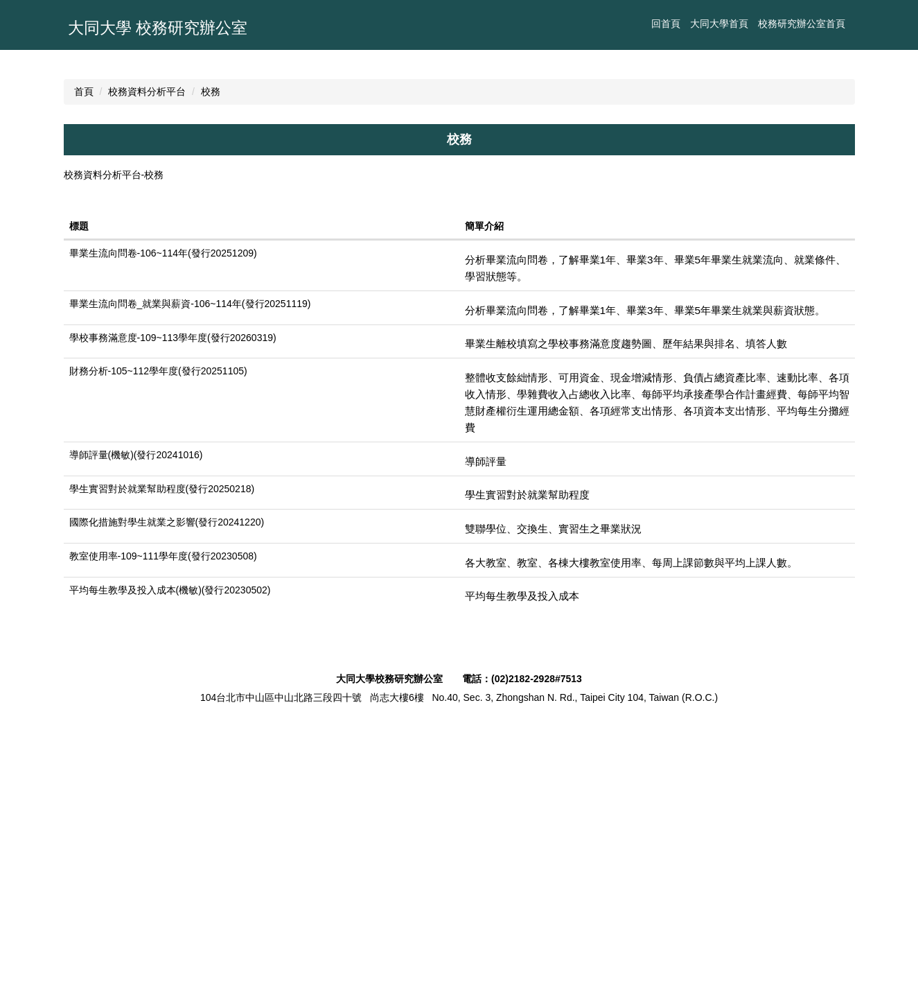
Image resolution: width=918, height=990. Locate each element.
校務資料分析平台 (147, 331)
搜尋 (839, 23)
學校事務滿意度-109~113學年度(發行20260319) (172, 601)
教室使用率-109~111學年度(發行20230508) (163, 820)
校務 (210, 331)
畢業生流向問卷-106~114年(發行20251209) (163, 517)
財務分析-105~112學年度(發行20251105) (158, 635)
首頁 (84, 331)
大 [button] (842, 416)
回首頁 (510, 23)
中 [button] (815, 416)
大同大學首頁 (564, 23)
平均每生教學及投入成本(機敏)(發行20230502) (170, 853)
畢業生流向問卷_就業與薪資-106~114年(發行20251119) (190, 567)
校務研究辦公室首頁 (646, 23)
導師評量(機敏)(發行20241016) (136, 718)
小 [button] (788, 416)
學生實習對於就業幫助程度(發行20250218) (162, 752)
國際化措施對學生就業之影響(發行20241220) (167, 786)
